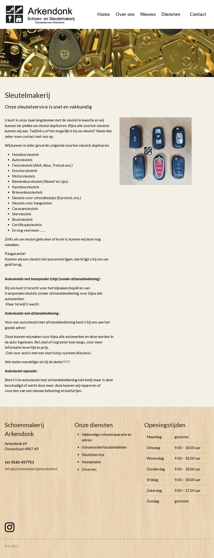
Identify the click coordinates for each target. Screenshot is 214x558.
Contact (198, 14)
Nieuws (148, 14)
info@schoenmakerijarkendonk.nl (31, 469)
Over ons (125, 14)
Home (103, 14)
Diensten (171, 14)
